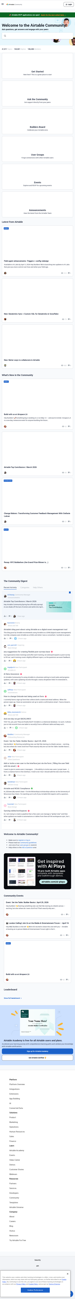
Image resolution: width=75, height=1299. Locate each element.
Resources (13, 1178)
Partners (12, 1183)
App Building (14, 1098)
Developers (13, 1193)
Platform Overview (17, 1084)
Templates (13, 1202)
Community (14, 1197)
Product (12, 1117)
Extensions (13, 1094)
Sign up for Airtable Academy (37, 1051)
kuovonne (11, 623)
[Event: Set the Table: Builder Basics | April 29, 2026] (37, 908)
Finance (12, 1141)
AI (10, 1103)
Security (38, 1260)
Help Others (38, 587)
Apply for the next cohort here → (53, 15)
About (11, 1216)
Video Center (14, 1160)
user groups (24, 845)
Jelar (9, 757)
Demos (12, 1164)
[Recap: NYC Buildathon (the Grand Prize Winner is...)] (37, 549)
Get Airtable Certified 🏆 (37, 1058)
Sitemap (37, 1272)
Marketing (13, 1122)
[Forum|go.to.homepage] (14, 4)
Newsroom (13, 1235)
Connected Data (16, 1108)
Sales (11, 1136)
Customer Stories (16, 1169)
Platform (13, 1079)
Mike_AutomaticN (14, 712)
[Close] (67, 1288)
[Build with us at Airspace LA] (37, 404)
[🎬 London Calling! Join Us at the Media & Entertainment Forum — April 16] (37, 929)
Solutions (13, 1112)
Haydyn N (11, 667)
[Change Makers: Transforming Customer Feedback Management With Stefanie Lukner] (37, 501)
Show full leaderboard (13, 998)
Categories (24, 587)
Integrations (14, 1089)
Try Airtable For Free (17, 1240)
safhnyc (10, 690)
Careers (12, 1221)
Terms (37, 1284)
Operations (13, 1127)
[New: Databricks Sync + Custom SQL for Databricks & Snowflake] (37, 300)
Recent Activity (10, 587)
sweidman (11, 782)
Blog (11, 1226)
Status (12, 1231)
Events (12, 1155)
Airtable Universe (16, 1207)
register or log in (24, 840)
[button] (2, 5)
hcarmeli (10, 804)
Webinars (13, 1174)
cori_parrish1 (12, 645)
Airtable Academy (16, 1150)
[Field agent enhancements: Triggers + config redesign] (37, 251)
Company (13, 1212)
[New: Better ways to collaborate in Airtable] (37, 346)
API (37, 1266)
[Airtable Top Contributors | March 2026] (37, 454)
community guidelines (28, 842)
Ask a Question (27, 847)
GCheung (10, 595)
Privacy (37, 1278)
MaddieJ (10, 734)
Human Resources (17, 1131)
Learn (11, 1145)
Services (12, 1188)
